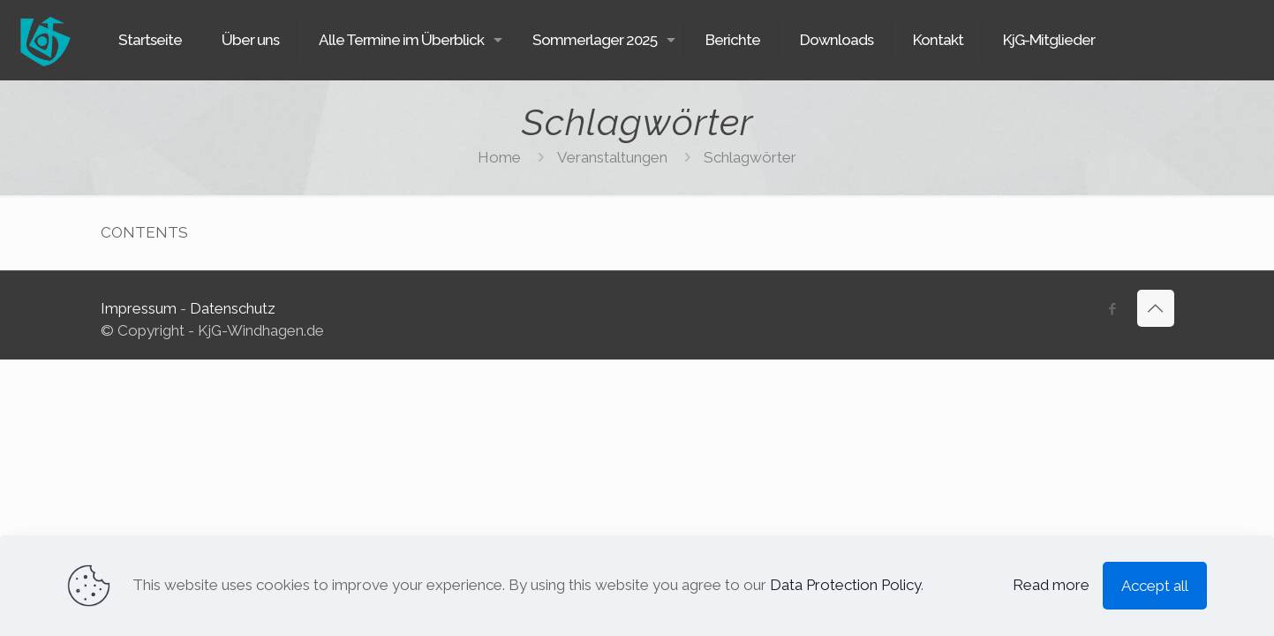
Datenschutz (232, 308)
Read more (1051, 585)
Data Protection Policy (845, 585)
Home (499, 157)
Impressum (139, 308)
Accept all (1154, 585)
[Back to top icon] (1155, 308)
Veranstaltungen (612, 157)
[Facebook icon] (1112, 309)
